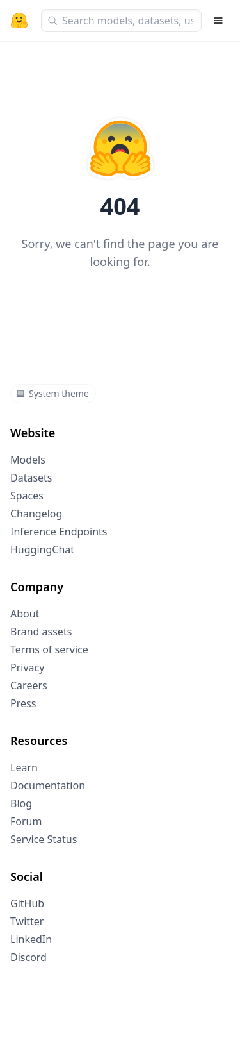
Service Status (43, 839)
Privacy (27, 667)
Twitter (27, 921)
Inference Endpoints (59, 531)
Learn (24, 767)
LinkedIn (31, 939)
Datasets (31, 478)
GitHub (27, 903)
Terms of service (49, 649)
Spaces (27, 496)
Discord (28, 957)
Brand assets (41, 631)
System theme (52, 393)
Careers (28, 685)
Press (23, 703)
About (24, 614)
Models (27, 460)
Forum (26, 821)
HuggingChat (42, 549)
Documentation (47, 785)
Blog (21, 803)
